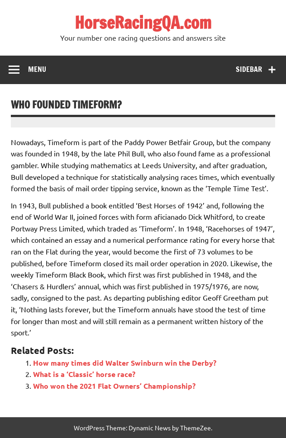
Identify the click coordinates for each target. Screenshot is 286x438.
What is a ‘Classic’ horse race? (84, 374)
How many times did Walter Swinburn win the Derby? (124, 362)
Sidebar (249, 69)
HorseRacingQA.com (143, 22)
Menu (37, 69)
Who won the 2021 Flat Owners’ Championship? (114, 386)
